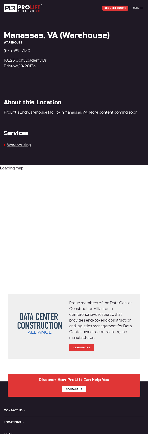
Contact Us (74, 389)
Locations (14, 422)
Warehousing (19, 144)
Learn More (81, 347)
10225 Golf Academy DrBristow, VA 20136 (25, 63)
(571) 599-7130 (17, 50)
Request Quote (115, 8)
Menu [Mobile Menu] (138, 8)
